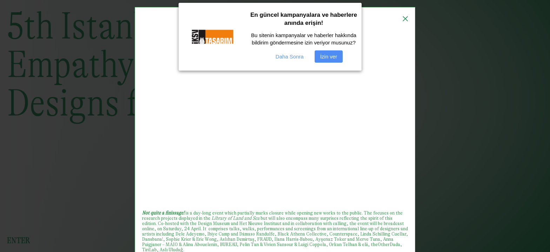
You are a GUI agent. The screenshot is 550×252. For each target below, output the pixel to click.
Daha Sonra (290, 56)
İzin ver (328, 56)
